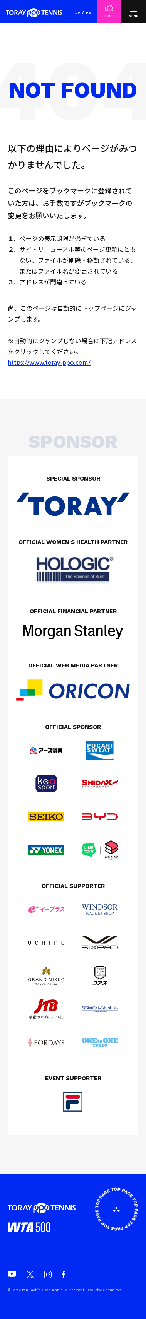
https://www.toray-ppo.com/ (49, 362)
